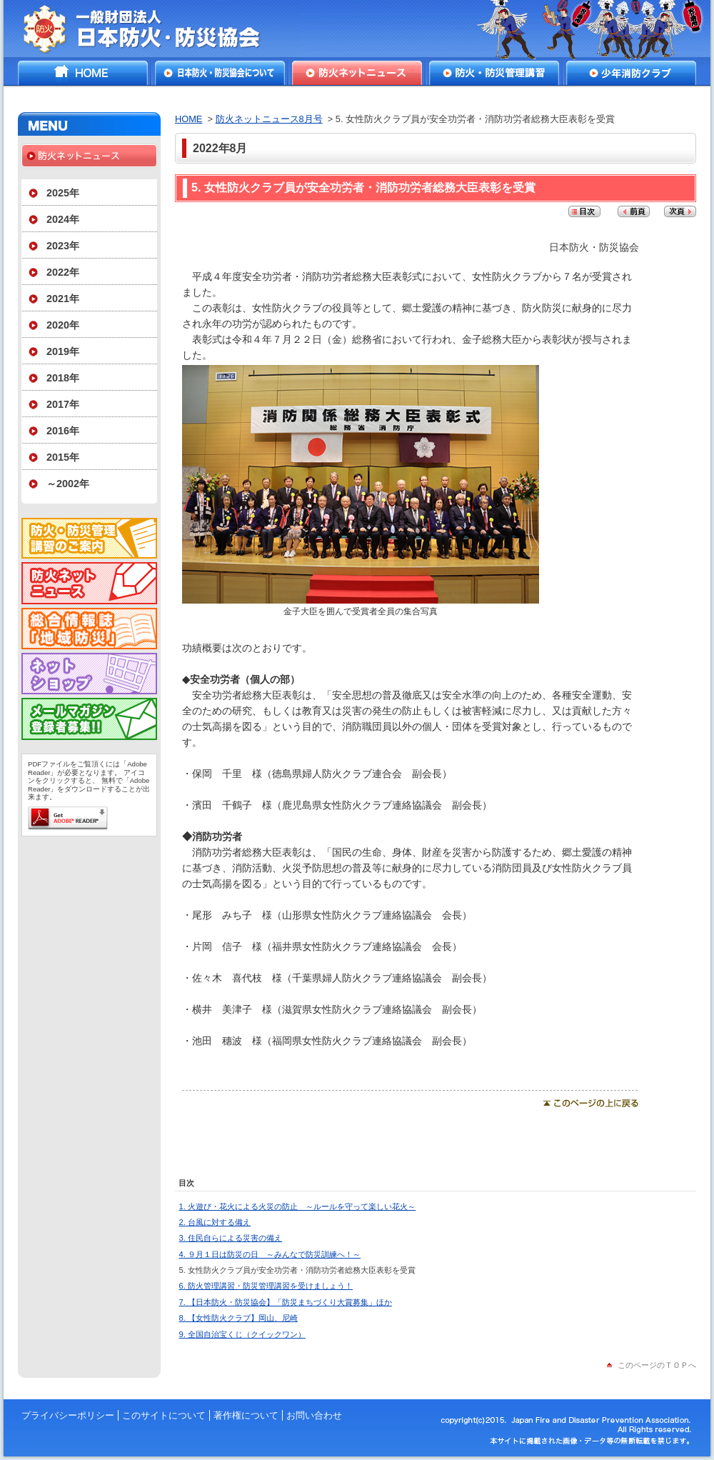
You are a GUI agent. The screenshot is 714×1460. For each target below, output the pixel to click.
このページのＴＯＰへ (657, 1365)
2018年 (62, 378)
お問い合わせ (314, 1415)
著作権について (245, 1415)
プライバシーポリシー (67, 1415)
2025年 (62, 193)
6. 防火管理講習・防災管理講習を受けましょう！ (266, 1285)
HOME (83, 73)
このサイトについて (164, 1415)
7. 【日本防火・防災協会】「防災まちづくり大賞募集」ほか (285, 1302)
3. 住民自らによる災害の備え (230, 1238)
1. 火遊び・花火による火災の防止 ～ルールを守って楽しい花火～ (297, 1206)
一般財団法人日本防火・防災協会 (152, 28)
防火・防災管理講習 (494, 73)
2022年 (62, 272)
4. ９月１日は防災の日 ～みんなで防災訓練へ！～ (270, 1254)
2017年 (62, 404)
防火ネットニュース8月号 (269, 119)
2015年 (62, 457)
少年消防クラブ (631, 73)
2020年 (62, 325)
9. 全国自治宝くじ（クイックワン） (242, 1334)
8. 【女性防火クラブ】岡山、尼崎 (238, 1318)
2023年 (62, 245)
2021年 (62, 298)
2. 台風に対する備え (215, 1222)
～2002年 (67, 483)
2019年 (62, 351)
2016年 (62, 430)
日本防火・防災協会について (220, 73)
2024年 (62, 219)
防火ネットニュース (357, 73)
